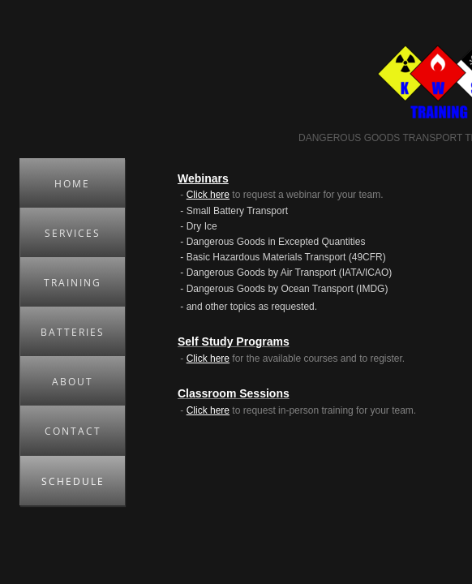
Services (73, 233)
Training (72, 283)
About (72, 382)
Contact (73, 431)
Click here (208, 194)
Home (72, 184)
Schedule (73, 481)
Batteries (73, 332)
